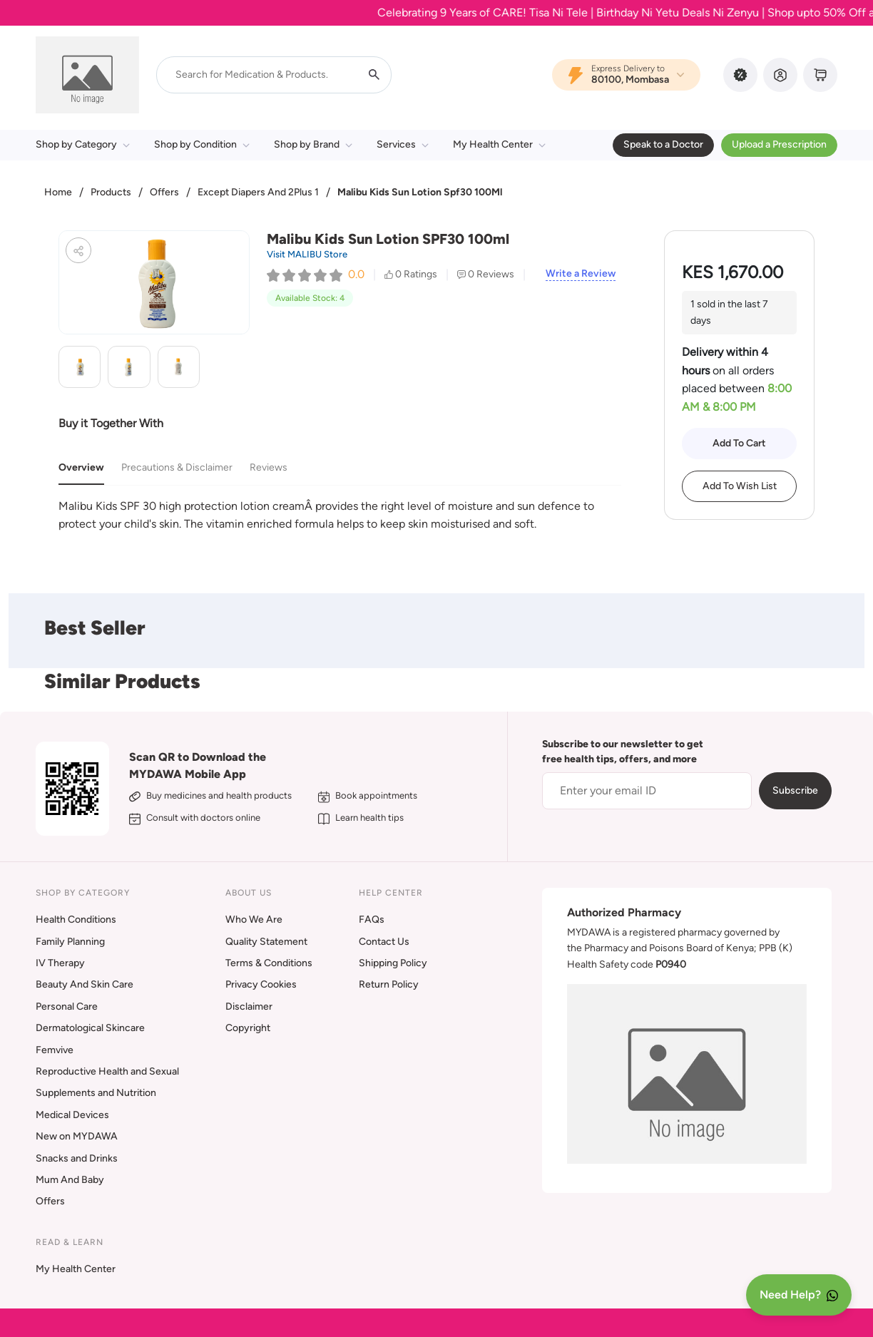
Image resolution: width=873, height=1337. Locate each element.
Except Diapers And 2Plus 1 (258, 192)
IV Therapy (60, 963)
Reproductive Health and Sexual (107, 1071)
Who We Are (253, 919)
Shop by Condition (202, 144)
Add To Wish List (740, 486)
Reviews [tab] (268, 467)
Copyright (247, 1028)
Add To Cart (739, 443)
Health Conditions (76, 919)
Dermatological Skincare (90, 1028)
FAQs (371, 919)
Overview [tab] (81, 467)
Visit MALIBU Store (307, 254)
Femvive (54, 1050)
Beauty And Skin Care (84, 984)
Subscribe (795, 790)
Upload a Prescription (779, 144)
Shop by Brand (313, 144)
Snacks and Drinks (77, 1158)
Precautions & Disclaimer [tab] (177, 467)
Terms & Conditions (268, 963)
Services (403, 144)
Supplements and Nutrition (96, 1093)
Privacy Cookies (261, 984)
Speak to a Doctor (663, 144)
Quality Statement (266, 942)
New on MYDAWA (77, 1136)
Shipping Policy (393, 963)
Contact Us (384, 942)
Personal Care (67, 1006)
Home (58, 192)
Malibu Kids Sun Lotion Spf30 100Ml (419, 192)
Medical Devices (72, 1115)
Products (111, 192)
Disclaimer (248, 1006)
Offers (164, 192)
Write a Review (581, 274)
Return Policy (389, 984)
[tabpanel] (339, 515)
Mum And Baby (70, 1180)
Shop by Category (83, 144)
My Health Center (499, 144)
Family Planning (70, 942)
